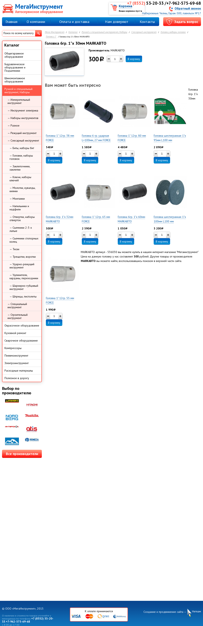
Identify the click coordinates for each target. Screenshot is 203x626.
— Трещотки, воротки (23, 256)
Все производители (22, 453)
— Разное (13, 125)
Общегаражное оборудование (14, 55)
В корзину (134, 59)
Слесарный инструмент (144, 32)
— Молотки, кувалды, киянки (23, 189)
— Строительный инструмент (18, 316)
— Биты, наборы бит (22, 148)
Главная (11, 21)
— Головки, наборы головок (21, 157)
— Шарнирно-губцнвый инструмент (24, 287)
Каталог (73, 32)
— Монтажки (17, 198)
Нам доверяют (116, 21)
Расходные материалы (18, 370)
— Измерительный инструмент (19, 101)
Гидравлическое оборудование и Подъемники (14, 67)
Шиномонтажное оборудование (14, 79)
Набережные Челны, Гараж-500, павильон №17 (171, 13)
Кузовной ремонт (15, 333)
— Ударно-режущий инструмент (22, 265)
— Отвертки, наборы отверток (22, 218)
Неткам (196, 611)
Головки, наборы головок (173, 32)
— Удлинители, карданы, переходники (24, 276)
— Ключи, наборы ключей (20, 178)
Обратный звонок (188, 8)
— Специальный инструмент (17, 305)
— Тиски (14, 249)
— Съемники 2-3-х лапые (21, 229)
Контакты (147, 21)
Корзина (125, 6)
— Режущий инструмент (22, 133)
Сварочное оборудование (21, 340)
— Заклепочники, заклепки (20, 167)
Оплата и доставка (74, 21)
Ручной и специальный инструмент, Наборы (104, 32)
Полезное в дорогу (16, 378)
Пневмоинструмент (16, 355)
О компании (36, 21)
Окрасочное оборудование (21, 325)
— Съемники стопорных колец (24, 240)
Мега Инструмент (54, 32)
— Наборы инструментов (23, 118)
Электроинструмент (16, 363)
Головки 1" (51, 36)
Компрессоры (13, 348)
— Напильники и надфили (19, 207)
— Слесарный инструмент (23, 140)
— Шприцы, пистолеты (23, 296)
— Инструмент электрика (23, 110)
